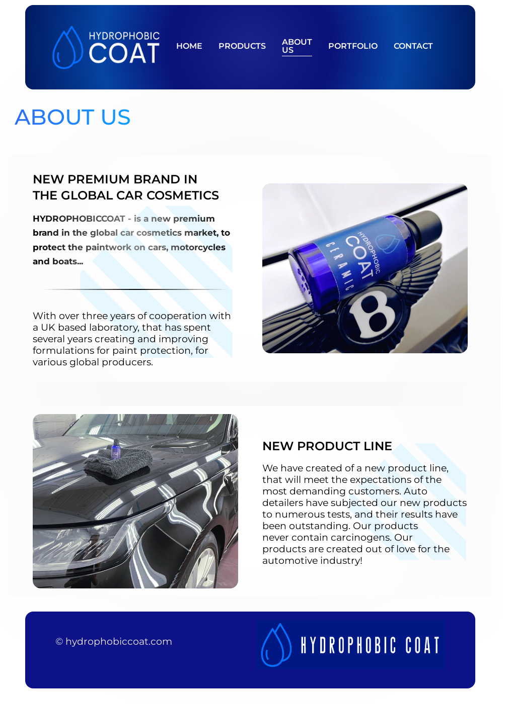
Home (189, 46)
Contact (413, 46)
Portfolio (353, 46)
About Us (297, 46)
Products (242, 46)
